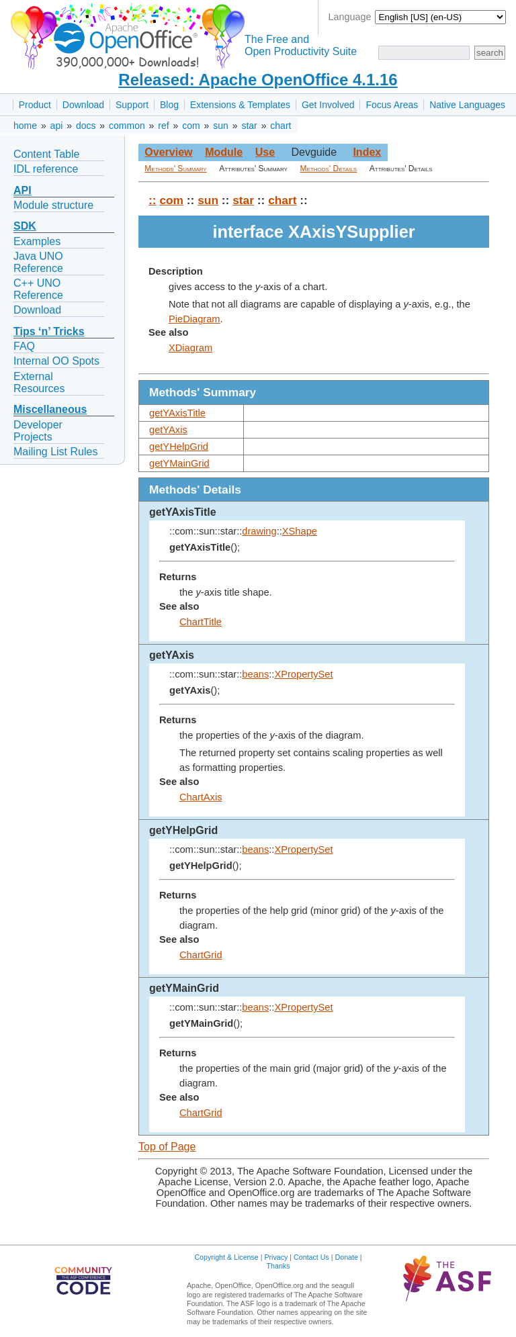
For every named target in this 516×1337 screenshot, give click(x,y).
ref (163, 125)
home (25, 125)
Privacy (276, 1257)
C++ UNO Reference (38, 289)
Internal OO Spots (56, 361)
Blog (169, 104)
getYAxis (168, 429)
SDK (24, 226)
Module (224, 152)
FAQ (24, 346)
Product (35, 104)
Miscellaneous (50, 409)
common (127, 125)
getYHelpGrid (178, 446)
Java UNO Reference (38, 262)
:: (152, 200)
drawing (259, 531)
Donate (346, 1257)
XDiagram (190, 347)
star (249, 125)
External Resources (38, 382)
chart (280, 125)
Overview (168, 152)
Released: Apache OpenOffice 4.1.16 (257, 80)
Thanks (278, 1266)
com (191, 125)
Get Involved (328, 104)
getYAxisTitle (177, 413)
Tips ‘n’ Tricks (49, 331)
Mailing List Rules (55, 451)
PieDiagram (194, 319)
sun (220, 125)
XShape (299, 531)
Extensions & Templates (240, 104)
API (22, 190)
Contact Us (311, 1257)
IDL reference (45, 169)
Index (367, 152)
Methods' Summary (175, 168)
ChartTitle (200, 621)
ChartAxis (200, 797)
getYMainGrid (179, 463)
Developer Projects (37, 431)
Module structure (53, 205)
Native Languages (467, 104)
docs (86, 125)
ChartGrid (200, 955)
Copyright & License (226, 1257)
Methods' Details (328, 168)
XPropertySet (303, 674)
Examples (36, 241)
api (56, 125)
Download (83, 104)
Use (265, 152)
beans (255, 674)
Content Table (46, 154)
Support (132, 104)
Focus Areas (392, 104)
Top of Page (167, 1146)
